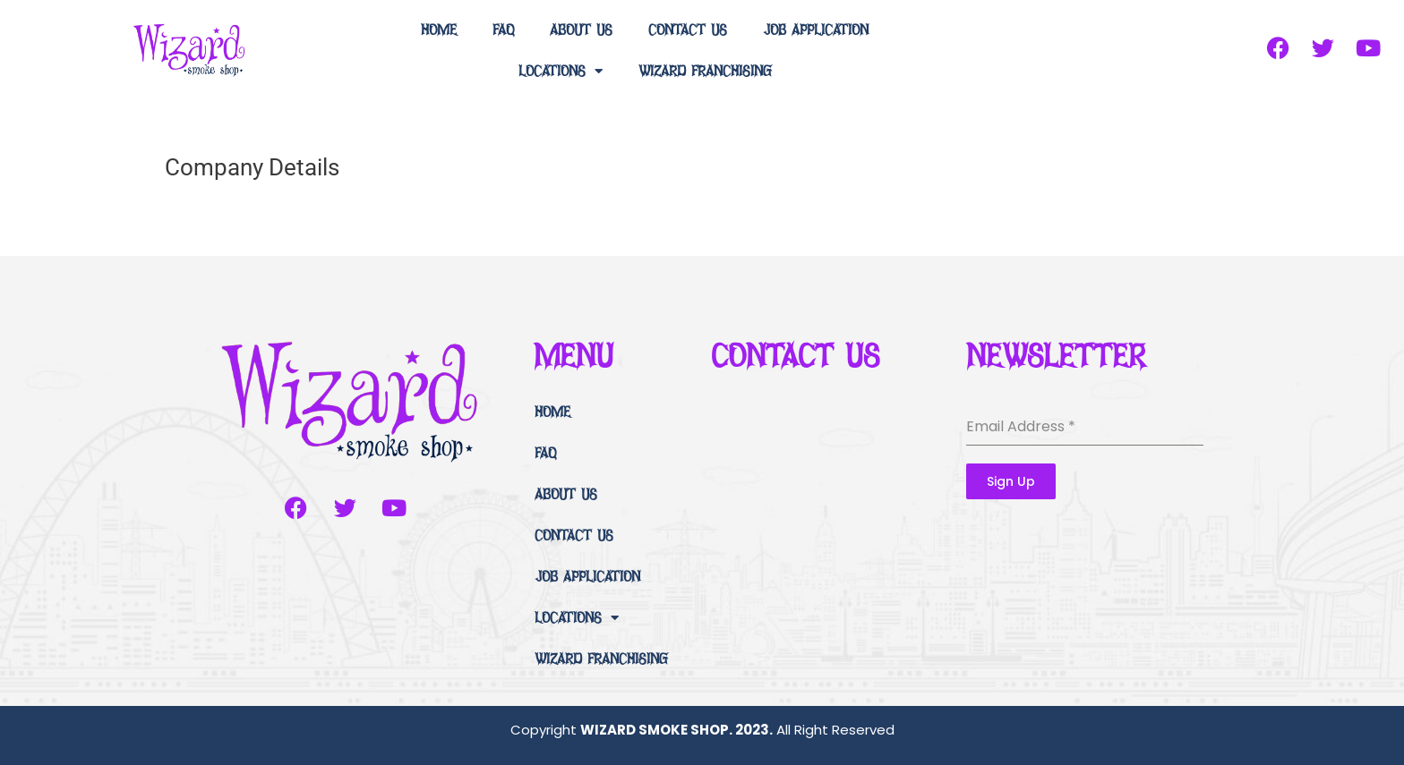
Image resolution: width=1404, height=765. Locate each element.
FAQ (503, 29)
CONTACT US (687, 29)
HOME (439, 29)
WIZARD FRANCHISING (705, 70)
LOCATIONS (560, 71)
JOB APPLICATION (816, 29)
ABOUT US (581, 29)
